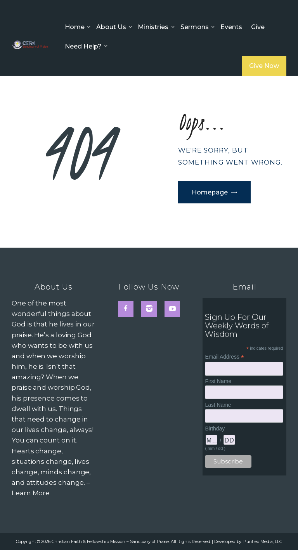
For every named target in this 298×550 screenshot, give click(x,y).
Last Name (218, 405)
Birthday (215, 428)
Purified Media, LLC (262, 541)
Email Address (224, 357)
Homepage (210, 192)
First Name (218, 381)
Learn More (31, 493)
